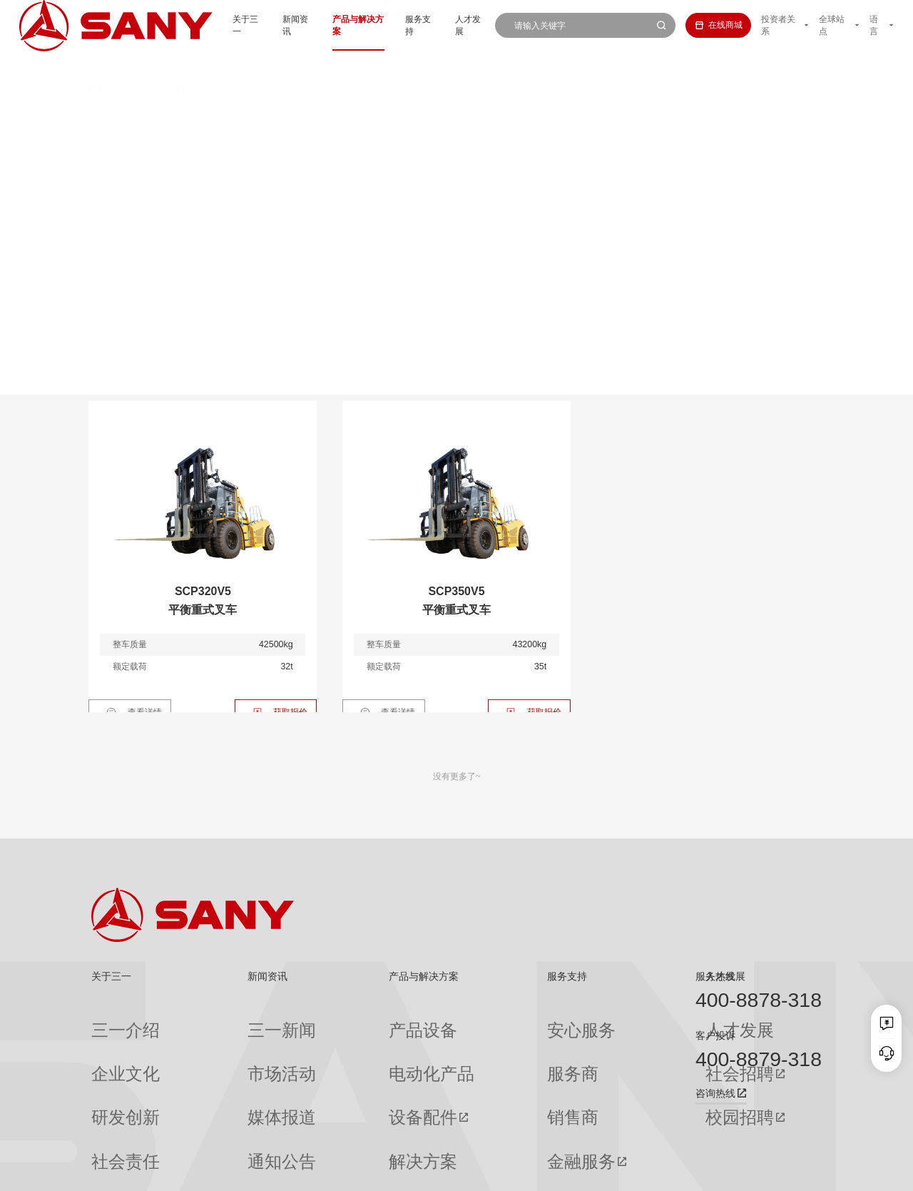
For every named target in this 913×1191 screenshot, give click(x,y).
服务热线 (715, 976)
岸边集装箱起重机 (237, 142)
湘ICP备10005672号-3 (253, 1171)
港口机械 (140, 63)
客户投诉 (715, 1035)
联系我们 (672, 1171)
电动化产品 (338, 1043)
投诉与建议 (481, 1134)
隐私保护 (714, 1171)
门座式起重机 (638, 142)
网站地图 (630, 1171)
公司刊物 (108, 1134)
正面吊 (258, 117)
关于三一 (207, 25)
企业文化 (108, 1043)
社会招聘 (593, 1043)
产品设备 (334, 1020)
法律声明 (756, 1171)
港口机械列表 (199, 63)
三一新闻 (222, 1020)
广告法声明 (802, 1171)
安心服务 (477, 1020)
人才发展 (451, 25)
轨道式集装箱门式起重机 (369, 142)
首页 (97, 63)
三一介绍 (108, 1020)
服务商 (473, 1043)
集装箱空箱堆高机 (350, 117)
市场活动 (222, 1043)
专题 (213, 1134)
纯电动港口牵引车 (626, 117)
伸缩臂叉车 (728, 117)
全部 (208, 117)
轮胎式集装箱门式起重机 (516, 142)
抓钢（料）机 (519, 117)
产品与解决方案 (329, 25)
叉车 (437, 117)
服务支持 (396, 25)
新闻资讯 (262, 25)
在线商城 (703, 25)
